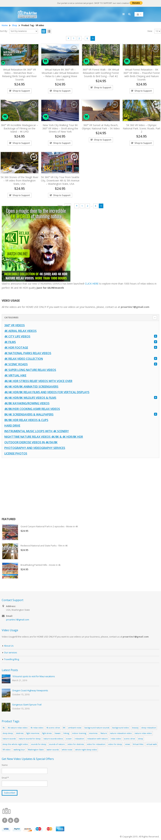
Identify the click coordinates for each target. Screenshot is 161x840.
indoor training (79, 733)
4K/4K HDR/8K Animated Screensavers (31, 386)
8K (64, 727)
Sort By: (3, 31)
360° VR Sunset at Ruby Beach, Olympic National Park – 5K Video (101, 126)
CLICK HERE (91, 283)
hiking (66, 733)
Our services (10, 652)
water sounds (53, 749)
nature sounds (9, 738)
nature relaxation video (121, 733)
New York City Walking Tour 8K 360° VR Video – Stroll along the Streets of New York (60, 128)
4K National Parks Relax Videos (27, 353)
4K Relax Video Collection (23, 359)
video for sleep (115, 744)
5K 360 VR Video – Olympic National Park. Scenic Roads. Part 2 (141, 128)
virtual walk (152, 744)
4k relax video (36, 727)
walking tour (19, 749)
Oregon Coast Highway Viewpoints (30, 690)
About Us (9, 645)
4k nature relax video (18, 727)
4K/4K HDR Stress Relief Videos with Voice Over (38, 381)
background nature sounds (97, 727)
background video (120, 727)
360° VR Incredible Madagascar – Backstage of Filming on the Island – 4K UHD (19, 128)
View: (149, 31)
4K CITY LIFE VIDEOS (17, 336)
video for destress (76, 744)
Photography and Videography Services (34, 448)
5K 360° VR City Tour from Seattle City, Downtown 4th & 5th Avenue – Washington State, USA (60, 180)
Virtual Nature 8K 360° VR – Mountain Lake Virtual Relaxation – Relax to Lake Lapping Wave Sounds (60, 74)
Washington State (36, 749)
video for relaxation (96, 744)
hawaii (57, 733)
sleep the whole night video (15, 744)
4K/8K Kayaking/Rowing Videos (26, 403)
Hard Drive (12, 425)
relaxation (79, 738)
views (127, 744)
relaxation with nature (97, 738)
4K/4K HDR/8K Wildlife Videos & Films (30, 398)
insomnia (93, 733)
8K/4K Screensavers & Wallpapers (28, 414)
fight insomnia (32, 733)
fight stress (47, 733)
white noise (67, 749)
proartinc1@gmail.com (17, 619)
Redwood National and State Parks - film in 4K (45, 545)
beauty (135, 727)
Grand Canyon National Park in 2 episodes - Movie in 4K (50, 526)
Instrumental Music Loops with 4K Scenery (36, 431)
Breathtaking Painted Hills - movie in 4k (41, 564)
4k (4, 727)
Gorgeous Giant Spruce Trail (26, 704)
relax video (116, 738)
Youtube (10, 820)
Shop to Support (21, 90)
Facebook (4, 820)
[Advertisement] (80, 487)
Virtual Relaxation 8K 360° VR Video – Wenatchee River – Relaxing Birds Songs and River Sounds (19, 74)
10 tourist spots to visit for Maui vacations (33, 676)
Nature (104, 733)
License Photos (15, 453)
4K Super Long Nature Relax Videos (30, 370)
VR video (6, 749)
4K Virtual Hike (15, 375)
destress (19, 733)
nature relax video (143, 733)
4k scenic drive (53, 727)
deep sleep (8, 733)
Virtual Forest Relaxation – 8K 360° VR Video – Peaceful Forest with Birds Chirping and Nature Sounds (141, 74)
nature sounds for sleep (30, 738)
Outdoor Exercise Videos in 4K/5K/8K (31, 442)
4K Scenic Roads (16, 364)
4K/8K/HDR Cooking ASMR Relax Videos (32, 409)
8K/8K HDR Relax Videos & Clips (26, 420)
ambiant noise (74, 727)
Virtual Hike (138, 744)
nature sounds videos (53, 738)
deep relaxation (148, 727)
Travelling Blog (11, 659)
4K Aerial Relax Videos (20, 331)
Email (5, 777)
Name (5, 765)
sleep (140, 738)
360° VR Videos (14, 325)
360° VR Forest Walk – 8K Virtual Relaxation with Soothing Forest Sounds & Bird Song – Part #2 (101, 73)
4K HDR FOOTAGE (16, 347)
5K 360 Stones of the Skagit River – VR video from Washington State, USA (19, 180)
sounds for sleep (38, 744)
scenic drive (129, 738)
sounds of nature (57, 744)
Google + (16, 820)
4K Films (10, 342)
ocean (69, 738)
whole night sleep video (86, 749)
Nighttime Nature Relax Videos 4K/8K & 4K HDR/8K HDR (43, 437)
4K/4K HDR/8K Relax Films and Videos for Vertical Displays (46, 392)
